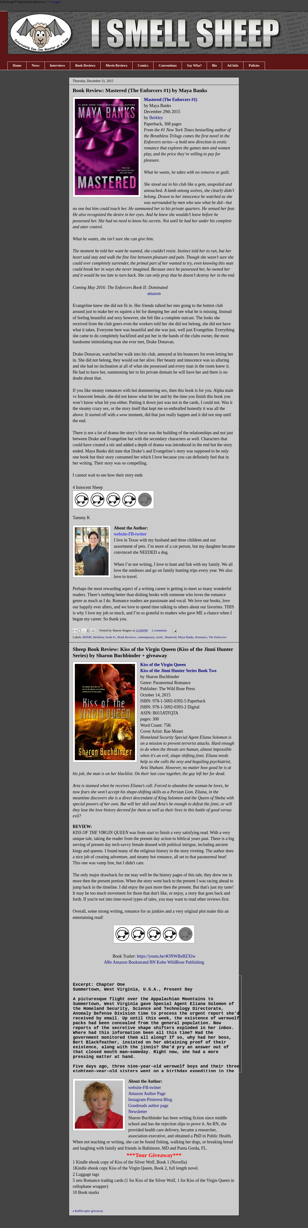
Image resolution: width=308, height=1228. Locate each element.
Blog (168, 1099)
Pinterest (154, 1099)
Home (17, 65)
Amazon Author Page (147, 1093)
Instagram (137, 1099)
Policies (254, 65)
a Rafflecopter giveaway (88, 1211)
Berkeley (98, 637)
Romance (201, 637)
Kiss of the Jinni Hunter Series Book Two (178, 670)
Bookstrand (138, 962)
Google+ (56, 2)
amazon (154, 293)
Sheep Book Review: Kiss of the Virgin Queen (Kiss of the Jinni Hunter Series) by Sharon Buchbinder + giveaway (153, 652)
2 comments (159, 630)
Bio (214, 65)
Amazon (120, 962)
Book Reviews (85, 65)
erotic (159, 637)
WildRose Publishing (185, 962)
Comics (143, 65)
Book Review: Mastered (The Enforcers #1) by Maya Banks (140, 90)
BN (153, 962)
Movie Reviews (116, 65)
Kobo (161, 962)
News (35, 65)
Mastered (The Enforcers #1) (170, 99)
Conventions (168, 65)
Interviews (57, 65)
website (134, 1087)
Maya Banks (186, 637)
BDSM (87, 637)
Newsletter (137, 1111)
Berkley (156, 117)
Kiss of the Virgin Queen (163, 664)
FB (145, 1087)
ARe (108, 962)
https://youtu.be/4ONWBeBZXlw (166, 956)
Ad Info (232, 65)
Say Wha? (194, 65)
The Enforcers (217, 637)
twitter (155, 1087)
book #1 (111, 637)
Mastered (170, 637)
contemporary (145, 637)
